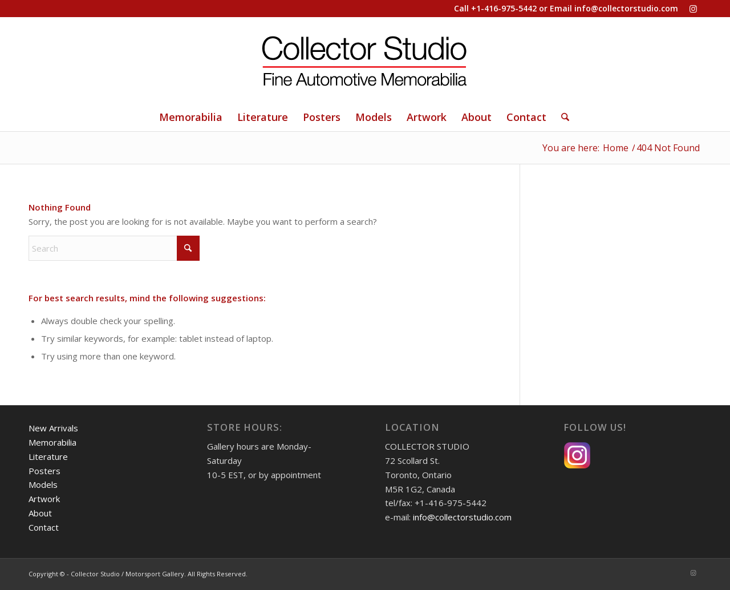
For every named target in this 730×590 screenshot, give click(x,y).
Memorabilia (52, 442)
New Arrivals (53, 428)
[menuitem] (191, 117)
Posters (44, 470)
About (40, 513)
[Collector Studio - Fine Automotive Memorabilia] (365, 60)
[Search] (561, 117)
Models (43, 484)
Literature (48, 456)
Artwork (44, 498)
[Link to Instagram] (692, 8)
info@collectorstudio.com (626, 8)
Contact (44, 527)
